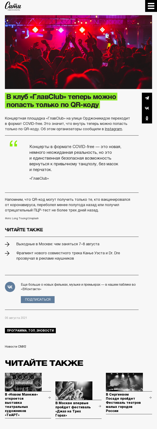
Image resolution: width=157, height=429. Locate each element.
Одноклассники (147, 118)
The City (13, 5)
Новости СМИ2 (15, 346)
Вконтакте (147, 108)
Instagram (113, 129)
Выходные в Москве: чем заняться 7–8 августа (57, 244)
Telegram (147, 98)
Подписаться (37, 299)
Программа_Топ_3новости (30, 330)
